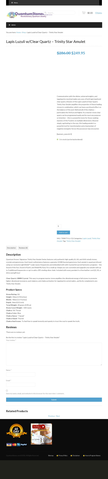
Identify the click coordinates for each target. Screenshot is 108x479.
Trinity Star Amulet (73, 241)
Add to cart (63, 232)
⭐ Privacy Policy (61, 455)
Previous (51, 416)
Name (9, 370)
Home (18, 32)
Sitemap (50, 455)
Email (8, 380)
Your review (11, 340)
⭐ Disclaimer (75, 455)
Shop (24, 32)
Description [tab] (11, 248)
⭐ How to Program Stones (91, 455)
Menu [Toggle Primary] (14, 3)
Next (58, 416)
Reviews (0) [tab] (23, 248)
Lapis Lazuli (87, 238)
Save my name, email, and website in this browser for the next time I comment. (35, 393)
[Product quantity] (59, 226)
